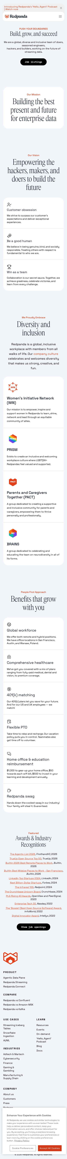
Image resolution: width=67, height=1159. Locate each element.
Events (40, 1029)
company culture (46, 354)
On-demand (43, 1034)
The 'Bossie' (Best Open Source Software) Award (33, 908)
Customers (9, 1098)
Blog (39, 1046)
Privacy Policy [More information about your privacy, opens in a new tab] (21, 1140)
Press (6, 1103)
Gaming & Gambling (8, 1069)
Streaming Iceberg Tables (13, 1027)
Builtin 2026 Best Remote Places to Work (29, 862)
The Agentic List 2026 (22, 854)
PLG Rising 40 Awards (18, 896)
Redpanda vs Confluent (16, 1000)
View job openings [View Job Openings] (33, 927)
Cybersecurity (11, 1058)
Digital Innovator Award (25, 915)
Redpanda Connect (14, 986)
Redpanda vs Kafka (14, 1009)
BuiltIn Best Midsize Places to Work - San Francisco (33, 870)
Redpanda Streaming (15, 982)
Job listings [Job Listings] (33, 62)
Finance (7, 1063)
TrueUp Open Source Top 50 (25, 858)
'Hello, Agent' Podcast (43, 1040)
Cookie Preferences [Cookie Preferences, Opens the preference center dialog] (22, 1148)
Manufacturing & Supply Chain (13, 1077)
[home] (16, 17)
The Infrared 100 (24, 887)
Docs (39, 1050)
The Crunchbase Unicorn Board (23, 891)
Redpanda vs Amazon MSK (18, 1004)
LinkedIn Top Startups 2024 (24, 878)
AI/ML (6, 1040)
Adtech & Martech (13, 1054)
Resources (42, 1025)
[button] (60, 16)
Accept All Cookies (50, 1148)
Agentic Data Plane (14, 977)
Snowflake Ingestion (9, 1034)
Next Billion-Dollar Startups (25, 882)
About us (8, 1094)
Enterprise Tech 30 (25, 903)
